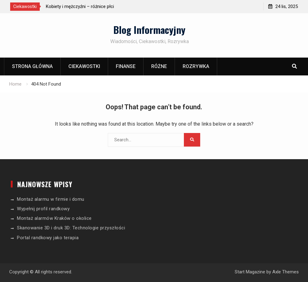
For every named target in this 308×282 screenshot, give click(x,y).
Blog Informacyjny (149, 29)
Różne (159, 66)
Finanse (126, 66)
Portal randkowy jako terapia (48, 237)
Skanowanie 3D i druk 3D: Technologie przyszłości (71, 228)
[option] (101, 6)
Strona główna (32, 66)
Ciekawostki (84, 66)
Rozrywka (196, 66)
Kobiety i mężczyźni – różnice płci (80, 6)
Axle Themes (285, 272)
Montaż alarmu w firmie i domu (50, 199)
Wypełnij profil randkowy (43, 209)
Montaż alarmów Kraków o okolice (54, 218)
